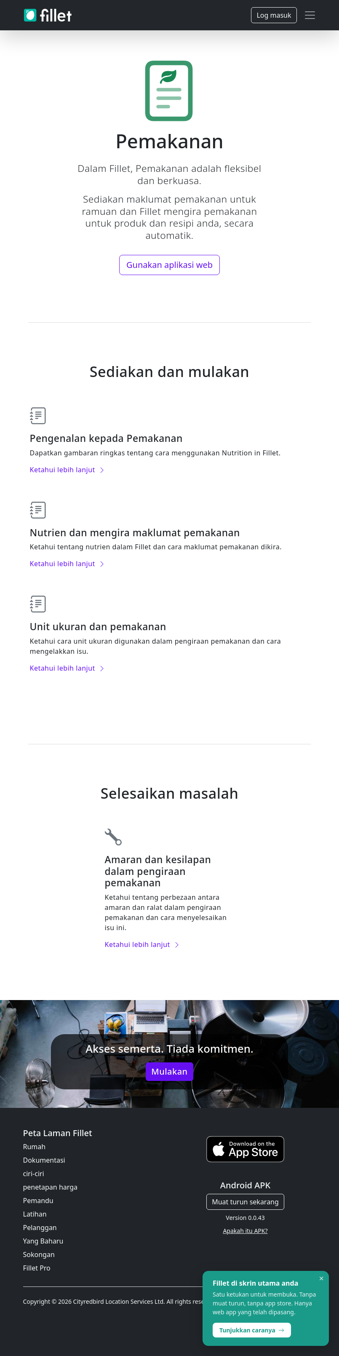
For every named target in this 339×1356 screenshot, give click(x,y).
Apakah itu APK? (245, 1231)
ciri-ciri (33, 1173)
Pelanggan (40, 1227)
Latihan (35, 1214)
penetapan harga (50, 1187)
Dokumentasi (44, 1160)
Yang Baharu (43, 1241)
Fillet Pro (37, 1268)
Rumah (34, 1146)
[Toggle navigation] (310, 15)
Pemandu (38, 1200)
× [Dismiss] (321, 1278)
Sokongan (39, 1254)
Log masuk (273, 15)
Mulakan (169, 1071)
